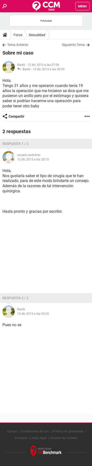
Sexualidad (37, 35)
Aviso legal (39, 438)
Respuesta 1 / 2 (15, 144)
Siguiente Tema (73, 45)
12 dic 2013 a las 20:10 (33, 159)
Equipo (12, 431)
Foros (17, 35)
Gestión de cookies (64, 438)
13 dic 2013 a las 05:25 (49, 69)
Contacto (21, 438)
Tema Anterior (17, 45)
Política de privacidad (68, 431)
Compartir (16, 116)
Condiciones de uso (35, 431)
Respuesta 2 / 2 (15, 298)
